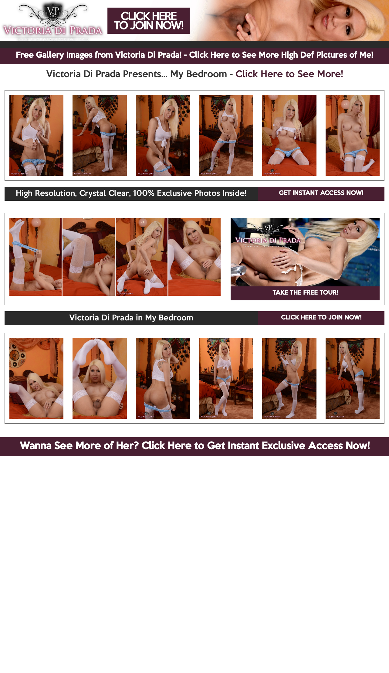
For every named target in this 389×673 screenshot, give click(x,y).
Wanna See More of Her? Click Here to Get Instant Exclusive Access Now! (195, 446)
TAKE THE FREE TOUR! (305, 293)
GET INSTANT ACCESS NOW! (321, 193)
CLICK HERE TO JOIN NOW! (321, 318)
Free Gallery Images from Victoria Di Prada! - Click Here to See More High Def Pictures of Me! (194, 55)
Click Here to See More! (289, 74)
